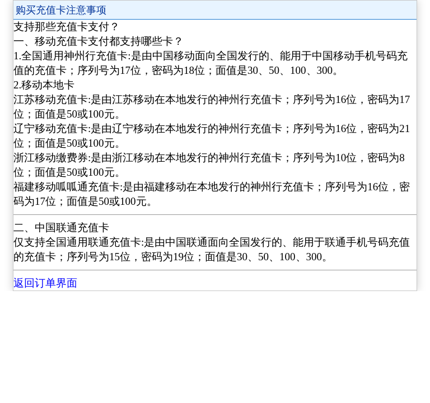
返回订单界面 (45, 283)
